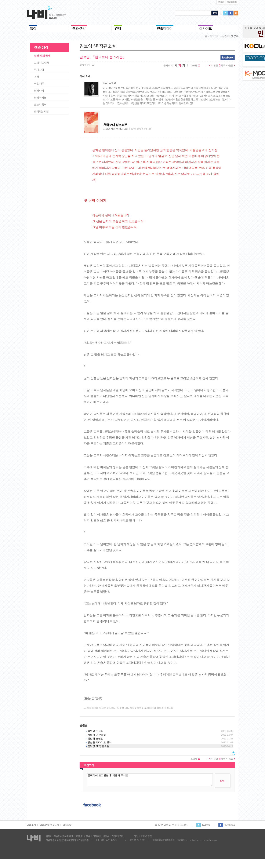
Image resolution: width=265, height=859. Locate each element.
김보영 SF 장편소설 (98, 746)
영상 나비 (39, 90)
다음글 (230, 65)
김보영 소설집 (95, 730)
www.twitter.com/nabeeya (201, 840)
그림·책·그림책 (41, 62)
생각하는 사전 (41, 111)
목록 (222, 65)
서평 (36, 76)
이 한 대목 (39, 83)
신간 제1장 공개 (42, 55)
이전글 (213, 65)
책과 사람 (39, 69)
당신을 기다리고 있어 (99, 742)
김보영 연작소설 (96, 734)
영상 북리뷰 (40, 97)
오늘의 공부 (40, 104)
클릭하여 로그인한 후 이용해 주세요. (150, 779)
